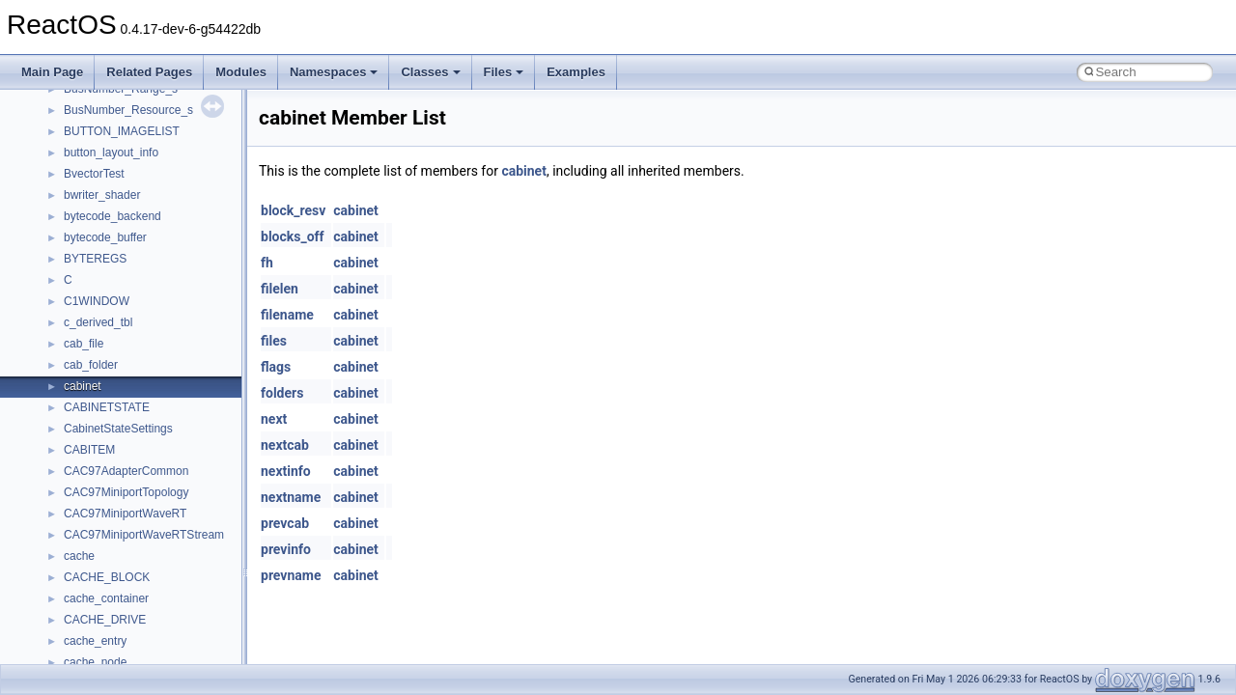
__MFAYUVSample (113, 449)
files (274, 340)
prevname (291, 575)
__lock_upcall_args (113, 342)
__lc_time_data (103, 257)
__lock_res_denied (112, 300)
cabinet (524, 171)
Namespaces (334, 72)
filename (287, 314)
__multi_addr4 (100, 661)
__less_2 (87, 279)
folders (282, 393)
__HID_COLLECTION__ (127, 151)
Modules (241, 72)
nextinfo (286, 471)
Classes (430, 72)
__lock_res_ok (101, 321)
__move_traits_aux (112, 555)
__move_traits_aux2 (116, 576)
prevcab (285, 523)
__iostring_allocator (114, 194)
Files (504, 72)
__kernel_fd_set (105, 215)
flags (276, 367)
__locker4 (89, 364)
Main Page (52, 72)
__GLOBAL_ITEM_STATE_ (135, 130)
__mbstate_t (95, 406)
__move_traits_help (114, 597)
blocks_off (292, 236)
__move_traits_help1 (117, 619)
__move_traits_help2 (117, 640)
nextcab (285, 445)
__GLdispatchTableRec (123, 109)
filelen (279, 288)
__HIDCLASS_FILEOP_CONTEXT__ (160, 173)
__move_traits (100, 534)
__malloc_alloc (102, 385)
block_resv (293, 210)
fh (267, 262)
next (274, 419)
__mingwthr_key (106, 470)
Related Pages (149, 72)
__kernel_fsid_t (103, 236)
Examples (576, 72)
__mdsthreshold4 (108, 427)
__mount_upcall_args (119, 491)
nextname (291, 497)
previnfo (286, 549)
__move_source (105, 512)
